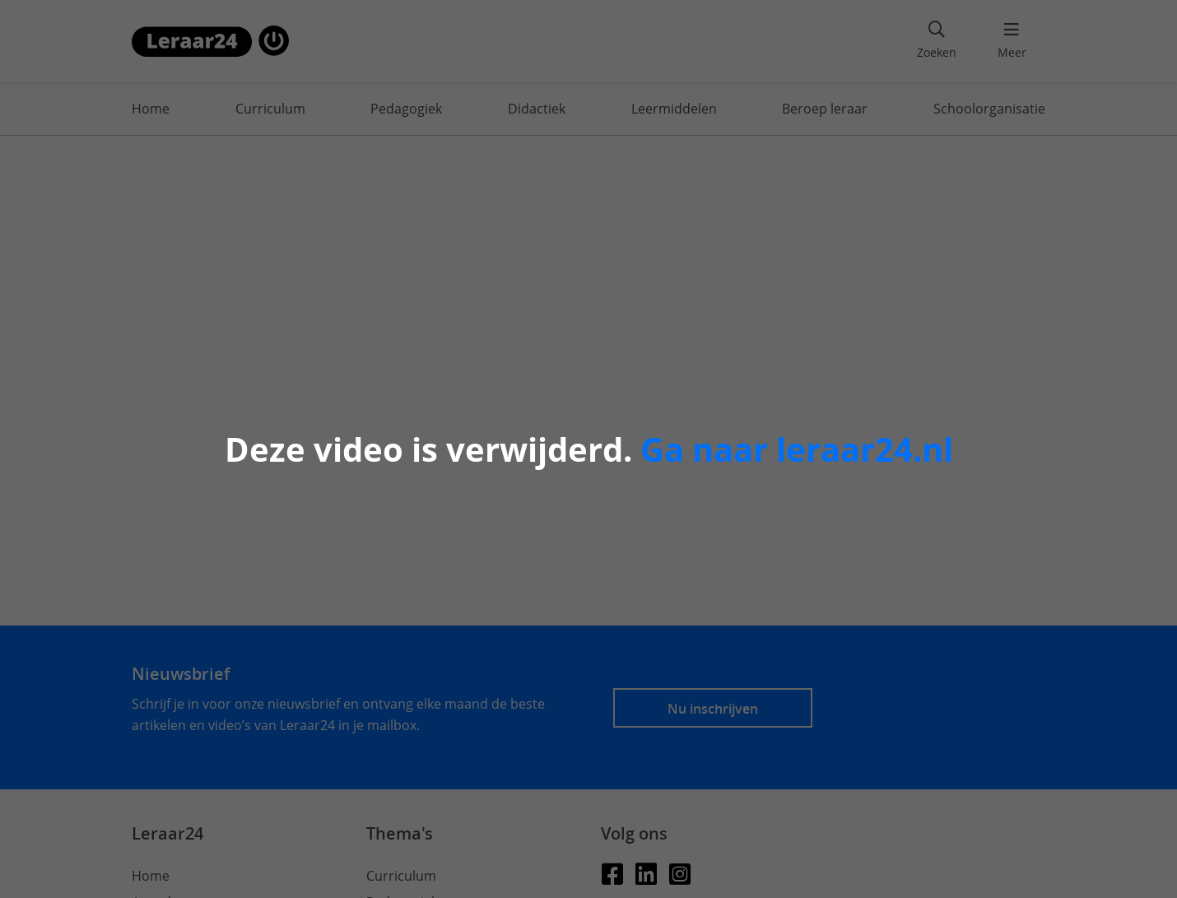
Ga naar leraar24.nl (796, 449)
